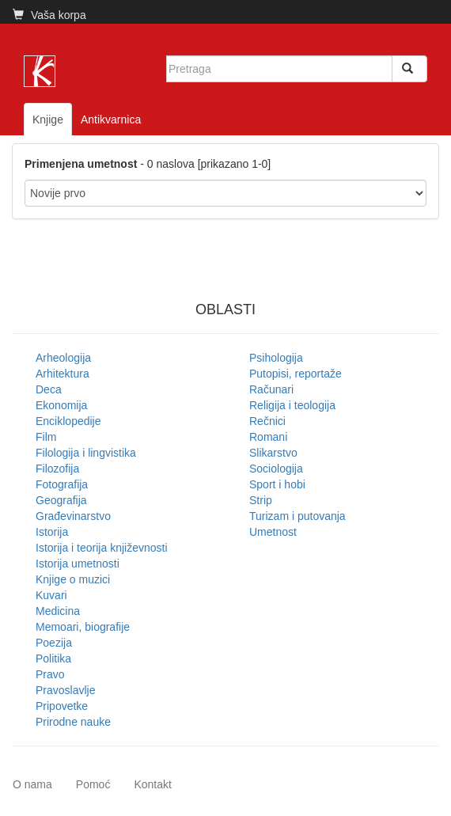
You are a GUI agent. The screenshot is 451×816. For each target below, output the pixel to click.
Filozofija (57, 468)
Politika (53, 658)
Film (46, 437)
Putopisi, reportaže (295, 373)
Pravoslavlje (65, 690)
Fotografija (62, 484)
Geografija (61, 500)
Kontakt (152, 784)
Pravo (50, 674)
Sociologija (276, 468)
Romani (268, 437)
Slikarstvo (273, 452)
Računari (271, 389)
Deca (49, 389)
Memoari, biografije (83, 627)
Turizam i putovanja (297, 516)
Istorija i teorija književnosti (102, 547)
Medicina (58, 611)
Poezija (54, 642)
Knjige (47, 119)
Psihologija (276, 357)
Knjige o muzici (73, 579)
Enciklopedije (68, 421)
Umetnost (273, 532)
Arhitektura (62, 373)
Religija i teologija (292, 405)
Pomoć (93, 784)
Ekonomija (61, 405)
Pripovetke (62, 706)
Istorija (52, 532)
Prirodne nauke (73, 721)
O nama (32, 784)
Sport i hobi (277, 484)
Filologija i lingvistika (86, 452)
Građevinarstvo (73, 516)
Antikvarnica (111, 119)
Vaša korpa (49, 15)
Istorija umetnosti (77, 563)
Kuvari (51, 595)
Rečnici (267, 421)
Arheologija (63, 357)
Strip (260, 500)
